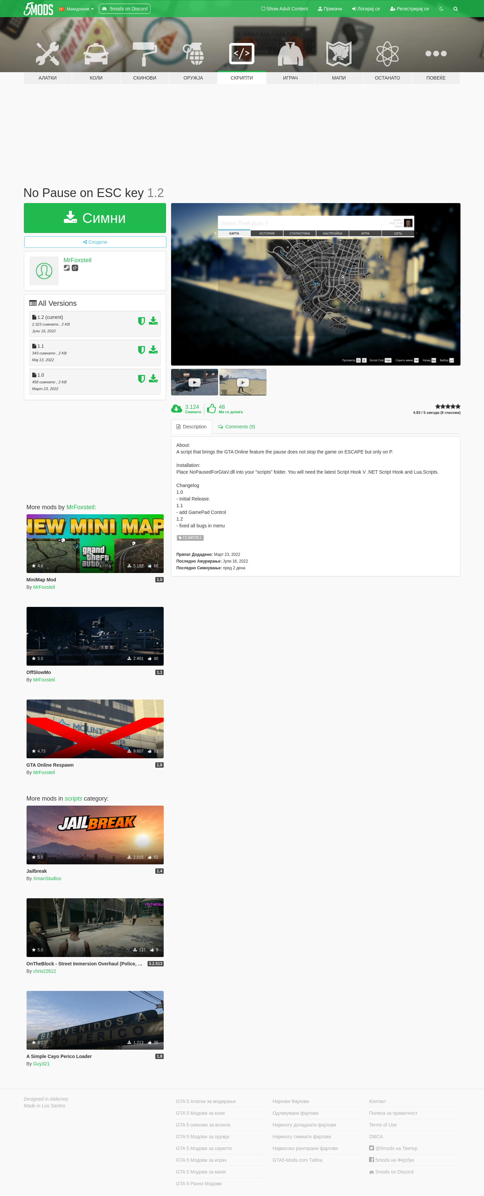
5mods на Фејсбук (391, 1160)
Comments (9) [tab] (236, 426)
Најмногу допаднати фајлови (304, 1125)
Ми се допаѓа (231, 412)
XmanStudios (47, 878)
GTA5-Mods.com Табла (297, 1160)
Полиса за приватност (393, 1113)
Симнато (193, 412)
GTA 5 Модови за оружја (202, 1136)
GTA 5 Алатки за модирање (206, 1101)
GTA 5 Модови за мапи (201, 1172)
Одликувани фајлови (295, 1113)
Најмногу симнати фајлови (302, 1136)
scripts (73, 798)
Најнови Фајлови (291, 1101)
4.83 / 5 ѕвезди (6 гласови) (436, 413)
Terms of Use (383, 1125)
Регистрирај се (409, 8)
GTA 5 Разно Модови (198, 1183)
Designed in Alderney (46, 1099)
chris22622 (44, 971)
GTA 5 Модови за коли (200, 1113)
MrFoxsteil (77, 260)
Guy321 (41, 1063)
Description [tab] (191, 426)
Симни (95, 218)
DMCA (376, 1136)
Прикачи (330, 8)
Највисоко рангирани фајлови (305, 1148)
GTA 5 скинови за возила (203, 1125)
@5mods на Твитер (393, 1148)
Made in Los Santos (45, 1105)
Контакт (377, 1101)
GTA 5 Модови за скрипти (204, 1148)
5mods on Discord (391, 1172)
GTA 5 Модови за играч (201, 1160)
